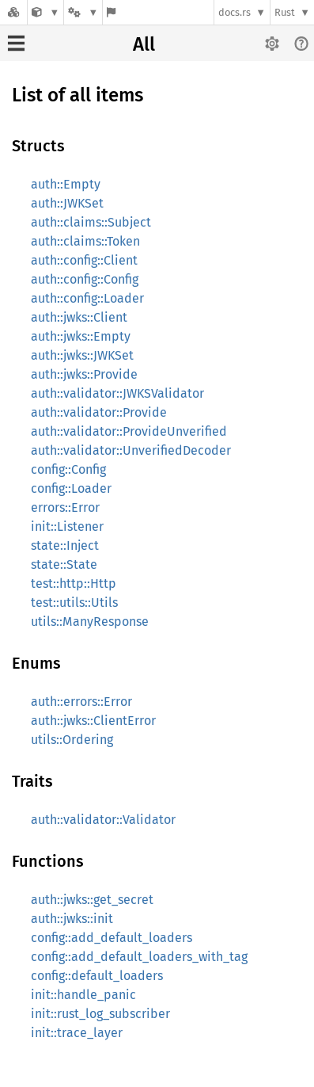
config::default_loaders (97, 975)
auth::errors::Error (81, 701)
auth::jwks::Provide (84, 374)
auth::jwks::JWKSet (82, 355)
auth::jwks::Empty (81, 336)
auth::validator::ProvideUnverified (129, 431)
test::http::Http (73, 583)
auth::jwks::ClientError (93, 720)
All (144, 44)
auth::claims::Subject (91, 222)
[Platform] (83, 12)
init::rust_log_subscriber (100, 1013)
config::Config (68, 469)
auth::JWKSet (67, 203)
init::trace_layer (77, 1032)
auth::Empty (65, 184)
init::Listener (67, 526)
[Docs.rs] (13, 12)
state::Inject (65, 545)
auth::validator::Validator (103, 819)
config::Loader (71, 488)
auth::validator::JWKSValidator (117, 393)
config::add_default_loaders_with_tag (139, 956)
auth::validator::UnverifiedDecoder (131, 450)
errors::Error (65, 507)
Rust (284, 12)
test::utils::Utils (74, 602)
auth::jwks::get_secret (92, 899)
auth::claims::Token (85, 241)
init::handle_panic (83, 994)
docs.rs (234, 12)
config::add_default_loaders (111, 937)
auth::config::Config (84, 279)
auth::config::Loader (87, 298)
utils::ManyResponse (90, 621)
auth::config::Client (84, 260)
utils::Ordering (72, 739)
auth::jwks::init (72, 918)
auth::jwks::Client (79, 317)
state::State (64, 564)
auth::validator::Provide (99, 412)
